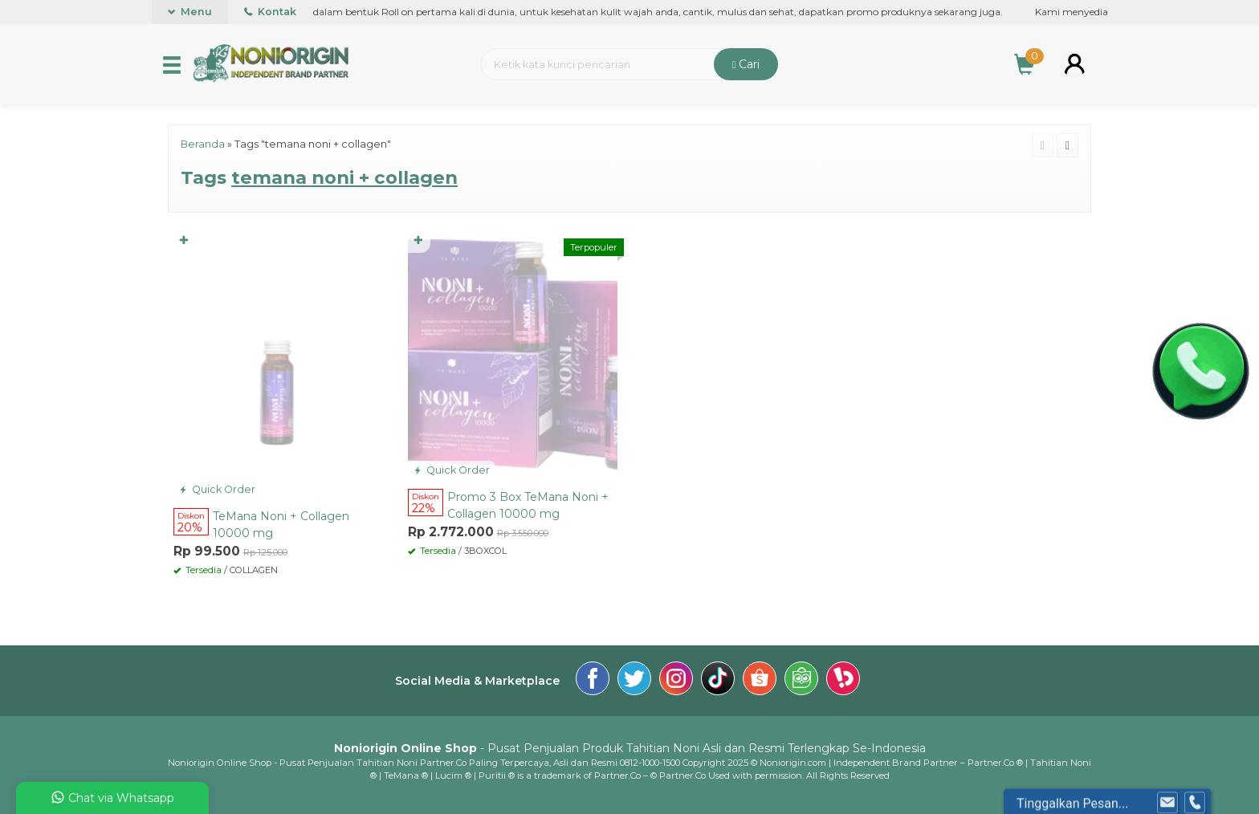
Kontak (270, 12)
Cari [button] (746, 64)
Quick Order (217, 489)
